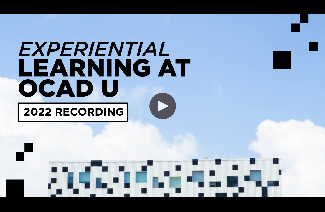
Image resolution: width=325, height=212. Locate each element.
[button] (162, 106)
